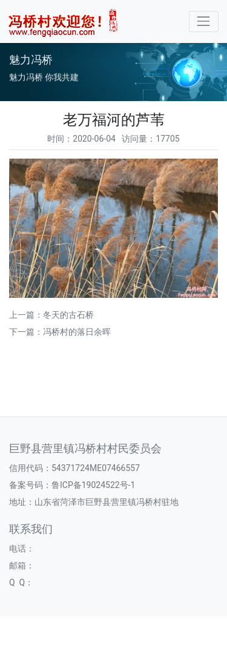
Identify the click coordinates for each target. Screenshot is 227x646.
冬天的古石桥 (68, 315)
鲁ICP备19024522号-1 (93, 485)
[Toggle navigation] (204, 21)
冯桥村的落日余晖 (77, 332)
